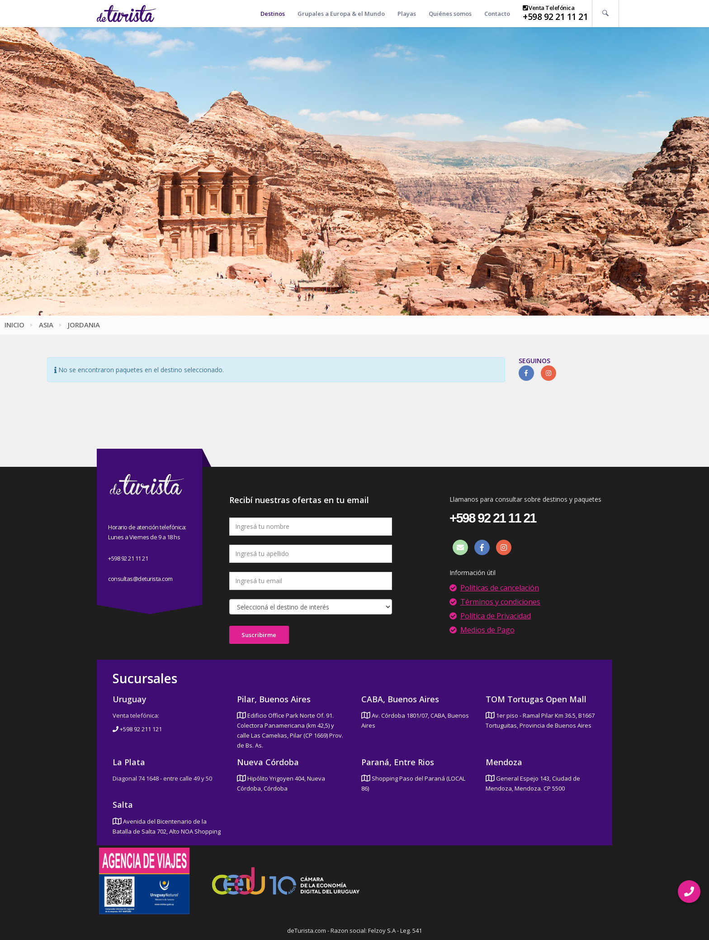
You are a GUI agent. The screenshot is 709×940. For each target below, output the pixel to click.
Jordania (84, 324)
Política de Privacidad (495, 616)
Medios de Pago (487, 630)
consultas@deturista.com (140, 579)
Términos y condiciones (500, 602)
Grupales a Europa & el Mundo (341, 14)
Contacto (497, 14)
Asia (46, 324)
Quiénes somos (450, 14)
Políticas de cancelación (499, 588)
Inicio (14, 324)
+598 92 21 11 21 (555, 16)
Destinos (272, 14)
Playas (406, 14)
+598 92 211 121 (137, 729)
